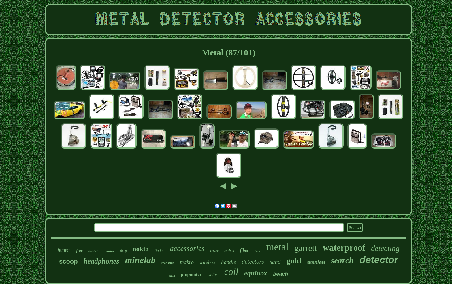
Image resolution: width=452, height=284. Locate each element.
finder (159, 250)
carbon (229, 251)
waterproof (344, 248)
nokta (141, 249)
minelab (140, 260)
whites (212, 274)
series (109, 251)
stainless (316, 262)
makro (187, 262)
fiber (244, 250)
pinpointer (191, 274)
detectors (253, 261)
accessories (187, 248)
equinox (255, 273)
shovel (93, 250)
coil (231, 271)
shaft (172, 275)
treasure (167, 263)
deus (257, 251)
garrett (305, 248)
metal (277, 247)
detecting (385, 248)
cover (214, 250)
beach (280, 274)
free (79, 250)
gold (294, 260)
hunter (64, 250)
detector (378, 259)
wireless (207, 262)
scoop (68, 261)
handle (228, 262)
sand (275, 262)
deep (123, 251)
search (342, 260)
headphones (101, 261)
